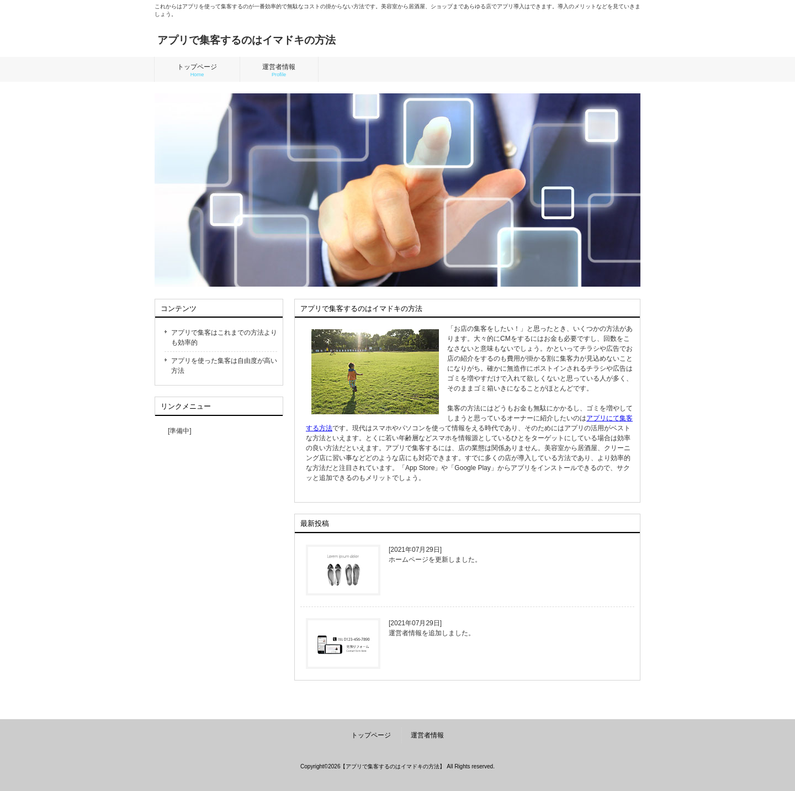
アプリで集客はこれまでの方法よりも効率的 (224, 337)
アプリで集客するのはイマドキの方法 (246, 40)
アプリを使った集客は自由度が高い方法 (224, 366)
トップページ (371, 735)
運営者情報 (427, 735)
